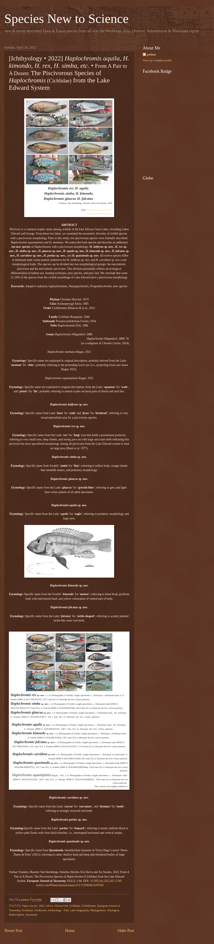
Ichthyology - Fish (58, 910)
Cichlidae (74, 905)
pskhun (151, 54)
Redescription (16, 914)
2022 (42, 905)
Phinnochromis (99, 213)
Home (70, 930)
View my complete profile (157, 60)
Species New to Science (66, 18)
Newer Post (13, 930)
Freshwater (40, 910)
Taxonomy (32, 914)
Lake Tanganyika (79, 910)
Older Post (125, 930)
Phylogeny (113, 910)
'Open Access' (30, 905)
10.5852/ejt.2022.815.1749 (99, 210)
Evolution (27, 910)
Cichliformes (88, 905)
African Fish (61, 905)
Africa (49, 905)
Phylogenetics (98, 910)
